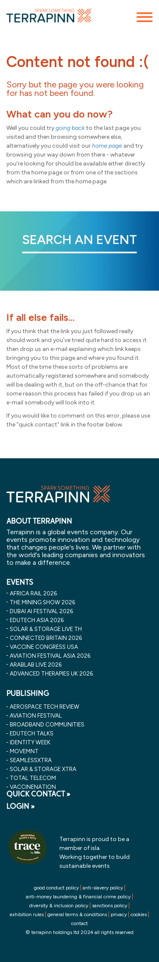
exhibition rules (27, 914)
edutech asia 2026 (37, 620)
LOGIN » (20, 806)
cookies (139, 914)
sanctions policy (109, 906)
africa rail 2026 (33, 593)
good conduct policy (56, 888)
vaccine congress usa (44, 646)
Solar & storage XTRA (43, 769)
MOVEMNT (24, 751)
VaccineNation (33, 786)
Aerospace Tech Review (44, 706)
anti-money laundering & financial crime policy (78, 897)
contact (79, 923)
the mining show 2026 (42, 602)
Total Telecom (33, 777)
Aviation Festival (36, 715)
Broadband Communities (47, 724)
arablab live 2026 (35, 664)
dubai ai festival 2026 (41, 611)
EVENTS (19, 582)
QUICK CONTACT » (38, 794)
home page (107, 145)
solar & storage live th (46, 628)
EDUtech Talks (31, 733)
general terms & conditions (77, 914)
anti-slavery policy (103, 888)
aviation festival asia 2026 (50, 655)
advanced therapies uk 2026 (51, 673)
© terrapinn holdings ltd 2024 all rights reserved (79, 932)
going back (70, 128)
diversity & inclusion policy (58, 906)
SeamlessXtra (31, 760)
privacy (119, 914)
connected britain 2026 (46, 637)
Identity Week (30, 742)
